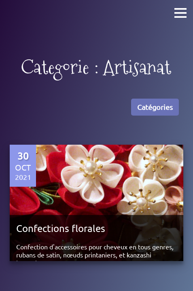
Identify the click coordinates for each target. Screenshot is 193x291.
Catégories (155, 107)
